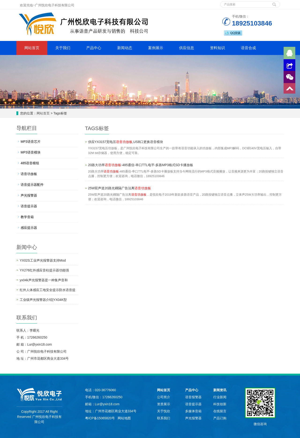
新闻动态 (124, 48)
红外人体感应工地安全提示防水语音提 (47, 290)
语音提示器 (29, 206)
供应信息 (186, 48)
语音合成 (248, 48)
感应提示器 (29, 228)
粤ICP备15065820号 (100, 418)
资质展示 (163, 404)
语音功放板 (29, 174)
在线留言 (219, 411)
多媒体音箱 (193, 411)
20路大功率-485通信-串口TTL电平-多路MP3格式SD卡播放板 (140, 165)
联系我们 (163, 418)
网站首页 (31, 48)
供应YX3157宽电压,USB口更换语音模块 (125, 142)
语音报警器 (193, 397)
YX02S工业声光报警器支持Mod (43, 260)
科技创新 (219, 404)
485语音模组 (30, 163)
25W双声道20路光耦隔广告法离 (119, 188)
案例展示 (155, 48)
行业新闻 (219, 397)
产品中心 (93, 48)
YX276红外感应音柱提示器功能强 (44, 270)
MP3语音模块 (31, 152)
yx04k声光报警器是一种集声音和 (44, 280)
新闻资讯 (219, 390)
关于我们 (62, 48)
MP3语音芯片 (31, 141)
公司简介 (163, 397)
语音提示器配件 (32, 184)
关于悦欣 (163, 411)
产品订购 (219, 418)
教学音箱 (27, 217)
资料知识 (217, 48)
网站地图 (124, 418)
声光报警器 (29, 195)
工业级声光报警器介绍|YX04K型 (43, 300)
